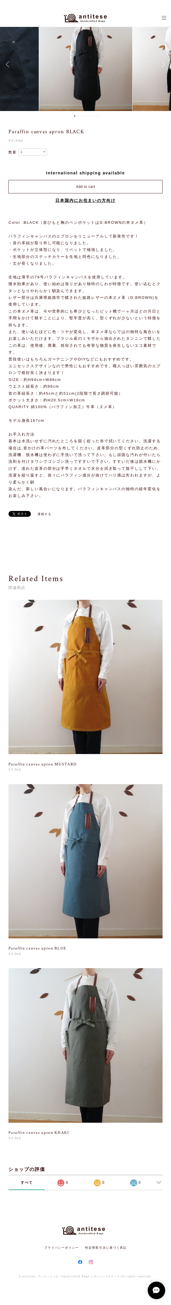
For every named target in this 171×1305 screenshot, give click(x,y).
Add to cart (85, 187)
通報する (45, 514)
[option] (85, 64)
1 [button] (74, 116)
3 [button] (82, 116)
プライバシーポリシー (61, 1247)
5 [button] (89, 116)
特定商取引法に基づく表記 (106, 1247)
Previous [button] (9, 64)
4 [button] (86, 116)
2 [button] (78, 116)
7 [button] (97, 116)
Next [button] (162, 64)
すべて (27, 1183)
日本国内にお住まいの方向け (85, 200)
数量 (12, 152)
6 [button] (93, 116)
